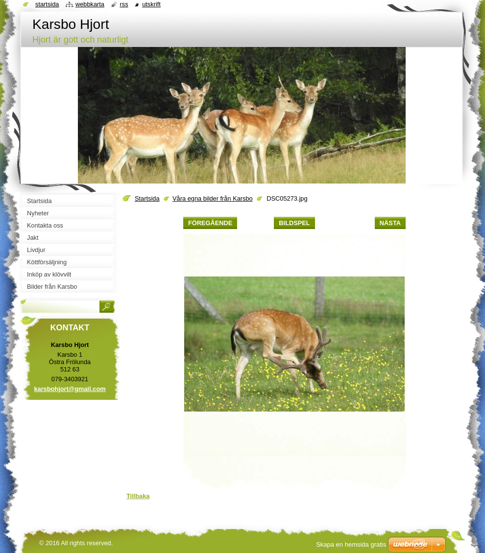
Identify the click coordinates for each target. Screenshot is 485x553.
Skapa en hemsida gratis (351, 544)
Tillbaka (137, 496)
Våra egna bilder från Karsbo (212, 198)
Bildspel (294, 223)
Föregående (210, 223)
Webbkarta (89, 4)
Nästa (390, 223)
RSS (124, 4)
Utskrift (151, 4)
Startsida (147, 198)
